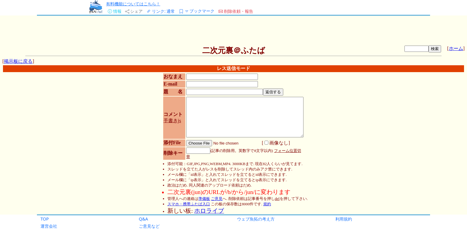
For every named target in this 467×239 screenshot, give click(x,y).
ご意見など (149, 226)
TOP (45, 219)
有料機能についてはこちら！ (133, 4)
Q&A (143, 219)
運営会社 (49, 226)
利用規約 (343, 219)
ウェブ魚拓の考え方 (256, 219)
